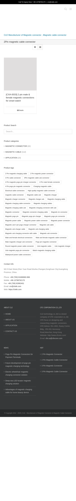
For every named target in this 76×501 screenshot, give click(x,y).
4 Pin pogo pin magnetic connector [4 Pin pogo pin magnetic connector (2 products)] (17, 186)
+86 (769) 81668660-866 (20, 277)
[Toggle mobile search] (65, 9)
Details (21, 110)
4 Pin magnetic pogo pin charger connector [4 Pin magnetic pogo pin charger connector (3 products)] (20, 182)
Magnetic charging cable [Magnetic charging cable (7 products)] (56, 199)
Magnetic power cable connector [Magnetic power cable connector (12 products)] (36, 221)
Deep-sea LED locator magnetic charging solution (18, 382)
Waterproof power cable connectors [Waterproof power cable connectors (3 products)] (18, 255)
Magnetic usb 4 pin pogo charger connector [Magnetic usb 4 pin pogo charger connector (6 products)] (20, 225)
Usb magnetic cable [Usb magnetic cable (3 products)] (44, 246)
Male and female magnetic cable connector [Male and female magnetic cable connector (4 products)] (51, 238)
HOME (8, 314)
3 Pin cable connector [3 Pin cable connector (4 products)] (13, 178)
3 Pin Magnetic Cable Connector (55, 371)
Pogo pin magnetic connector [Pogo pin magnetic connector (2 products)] (46, 242)
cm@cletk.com (52, 2)
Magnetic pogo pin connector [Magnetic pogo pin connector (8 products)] (54, 216)
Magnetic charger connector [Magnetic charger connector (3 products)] (15, 199)
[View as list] (40, 47)
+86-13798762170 (17, 280)
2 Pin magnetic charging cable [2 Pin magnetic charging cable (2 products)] (16, 174)
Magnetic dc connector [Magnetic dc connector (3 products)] (59, 212)
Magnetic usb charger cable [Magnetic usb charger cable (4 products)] (15, 229)
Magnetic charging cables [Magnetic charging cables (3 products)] (43, 203)
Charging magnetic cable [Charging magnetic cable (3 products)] (42, 186)
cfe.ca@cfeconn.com (54, 338)
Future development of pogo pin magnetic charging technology (18, 364)
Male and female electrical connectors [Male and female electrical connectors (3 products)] (18, 238)
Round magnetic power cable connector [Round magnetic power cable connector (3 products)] (19, 246)
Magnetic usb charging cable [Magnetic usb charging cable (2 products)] (38, 229)
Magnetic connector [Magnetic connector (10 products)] (12, 212)
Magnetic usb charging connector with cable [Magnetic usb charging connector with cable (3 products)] (21, 233)
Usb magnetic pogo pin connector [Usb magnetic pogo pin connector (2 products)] (17, 250)
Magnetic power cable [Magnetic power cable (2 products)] (13, 221)
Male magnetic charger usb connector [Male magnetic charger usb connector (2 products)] (18, 242)
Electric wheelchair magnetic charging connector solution (16, 373)
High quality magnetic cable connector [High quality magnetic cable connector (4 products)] (41, 191)
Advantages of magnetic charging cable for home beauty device (18, 391)
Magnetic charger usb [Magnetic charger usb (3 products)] (36, 199)
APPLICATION (11, 158)
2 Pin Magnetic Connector (52, 354)
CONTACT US (11, 331)
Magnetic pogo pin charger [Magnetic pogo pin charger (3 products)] (31, 216)
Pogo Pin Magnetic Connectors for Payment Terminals (19, 355)
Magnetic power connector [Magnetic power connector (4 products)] (60, 221)
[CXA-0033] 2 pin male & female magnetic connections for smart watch (20, 97)
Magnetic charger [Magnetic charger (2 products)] (50, 195)
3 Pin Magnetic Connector (52, 366)
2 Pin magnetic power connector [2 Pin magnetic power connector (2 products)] (41, 174)
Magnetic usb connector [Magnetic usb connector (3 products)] (48, 233)
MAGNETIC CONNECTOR (16, 146)
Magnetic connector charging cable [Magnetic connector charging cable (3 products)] (35, 212)
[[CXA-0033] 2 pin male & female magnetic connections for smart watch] (20, 74)
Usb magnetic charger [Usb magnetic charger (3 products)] (62, 246)
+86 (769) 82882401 (16, 283)
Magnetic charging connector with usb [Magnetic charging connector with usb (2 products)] (42, 208)
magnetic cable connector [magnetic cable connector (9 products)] (14, 195)
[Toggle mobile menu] (70, 9)
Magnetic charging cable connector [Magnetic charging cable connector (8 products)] (17, 203)
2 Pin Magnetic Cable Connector (55, 360)
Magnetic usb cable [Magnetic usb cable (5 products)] (47, 225)
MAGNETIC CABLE (13, 152)
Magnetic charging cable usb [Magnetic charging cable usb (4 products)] (15, 208)
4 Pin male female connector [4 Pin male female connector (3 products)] (49, 182)
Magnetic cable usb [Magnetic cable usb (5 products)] (34, 195)
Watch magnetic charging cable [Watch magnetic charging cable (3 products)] (44, 250)
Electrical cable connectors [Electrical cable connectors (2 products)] (15, 191)
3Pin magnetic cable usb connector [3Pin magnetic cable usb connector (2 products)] (36, 178)
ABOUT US (10, 320)
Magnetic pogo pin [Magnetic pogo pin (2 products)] (11, 216)
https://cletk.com (14, 289)
